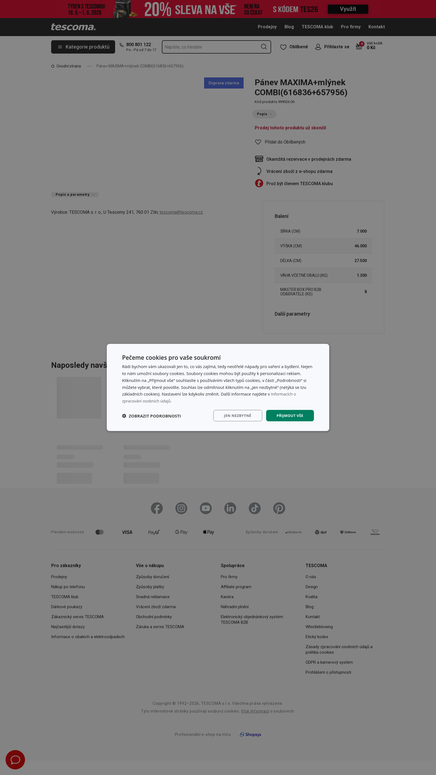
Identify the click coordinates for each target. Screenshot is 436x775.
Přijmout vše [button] (289, 415)
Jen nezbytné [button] (234, 415)
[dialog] (218, 387)
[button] (151, 415)
